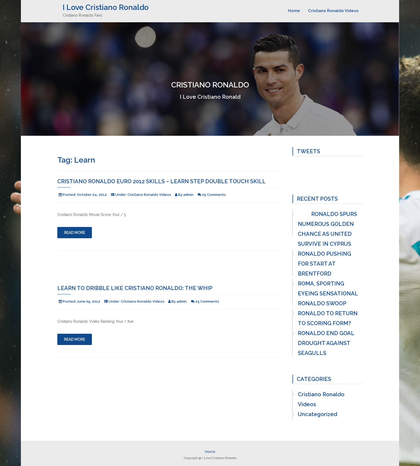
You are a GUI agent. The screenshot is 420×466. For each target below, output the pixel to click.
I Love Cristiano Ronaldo (106, 7)
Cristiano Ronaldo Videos (333, 10)
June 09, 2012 (88, 301)
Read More (74, 232)
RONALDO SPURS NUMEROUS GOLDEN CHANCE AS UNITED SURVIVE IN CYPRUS (327, 229)
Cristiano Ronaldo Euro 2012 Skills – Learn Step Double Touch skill (161, 181)
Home (294, 10)
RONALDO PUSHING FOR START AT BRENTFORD (324, 264)
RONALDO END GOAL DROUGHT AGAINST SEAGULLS (326, 343)
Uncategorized (317, 414)
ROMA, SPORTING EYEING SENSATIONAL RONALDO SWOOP (328, 293)
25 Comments (214, 195)
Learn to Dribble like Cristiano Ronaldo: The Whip (134, 288)
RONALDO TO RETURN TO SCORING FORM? (328, 318)
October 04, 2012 (92, 195)
